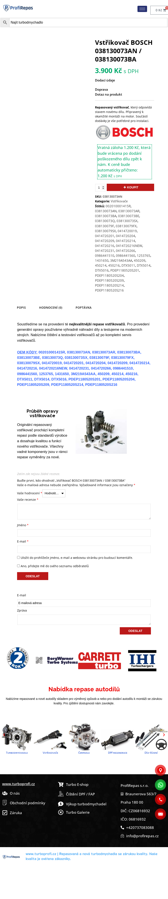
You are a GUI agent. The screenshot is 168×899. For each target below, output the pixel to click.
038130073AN (106, 211)
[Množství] (100, 188)
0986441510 (104, 255)
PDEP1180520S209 (109, 280)
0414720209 (104, 241)
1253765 (143, 255)
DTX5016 (102, 270)
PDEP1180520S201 (124, 270)
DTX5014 (143, 265)
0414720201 (104, 236)
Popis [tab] (21, 307)
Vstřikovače (119, 201)
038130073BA (105, 216)
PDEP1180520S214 (109, 285)
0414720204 (125, 236)
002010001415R (118, 206)
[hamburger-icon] (142, 9)
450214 (101, 265)
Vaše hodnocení (29, 493)
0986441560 (125, 255)
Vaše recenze (27, 500)
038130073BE (128, 216)
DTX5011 (128, 265)
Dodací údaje (105, 80)
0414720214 (125, 241)
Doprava (101, 89)
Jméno (23, 525)
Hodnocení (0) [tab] (50, 307)
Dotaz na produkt (108, 94)
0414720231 (104, 250)
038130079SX (105, 231)
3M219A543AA (121, 260)
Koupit (132, 187)
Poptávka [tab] (84, 307)
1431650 (101, 260)
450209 (139, 260)
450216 (114, 265)
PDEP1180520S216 (109, 290)
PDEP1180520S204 (109, 275)
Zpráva (22, 610)
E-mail (23, 541)
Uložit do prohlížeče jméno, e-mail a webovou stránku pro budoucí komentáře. (77, 558)
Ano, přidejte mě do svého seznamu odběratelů (53, 566)
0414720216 (104, 246)
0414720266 (125, 250)
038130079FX (126, 226)
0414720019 (127, 231)
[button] (4, 735)
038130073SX (127, 221)
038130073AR (128, 211)
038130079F (104, 226)
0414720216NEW (129, 246)
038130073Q (105, 221)
